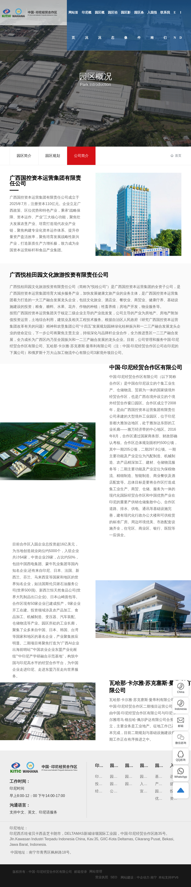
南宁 (153, 877)
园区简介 (24, 156)
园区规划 (52, 156)
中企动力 (143, 877)
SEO (113, 877)
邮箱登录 (80, 871)
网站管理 (95, 871)
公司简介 (81, 156)
